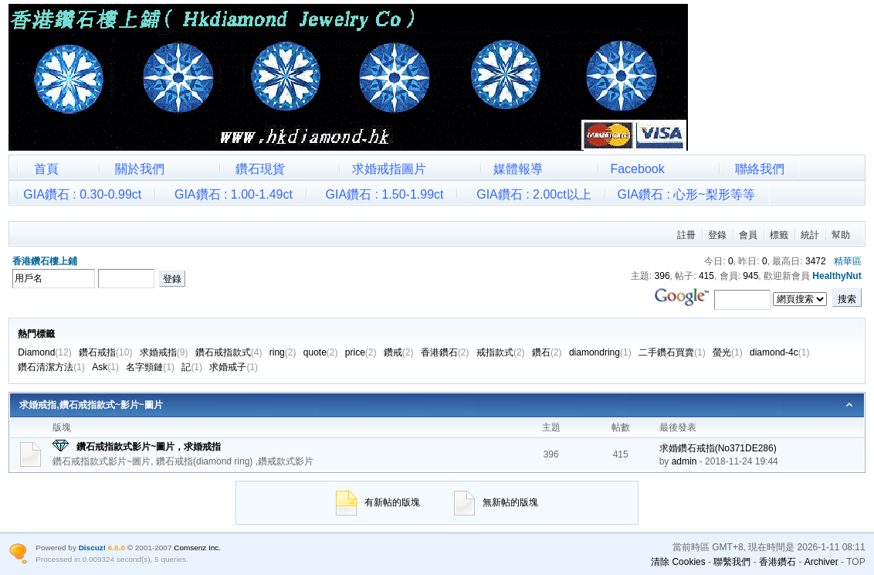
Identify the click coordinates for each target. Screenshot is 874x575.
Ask (105, 367)
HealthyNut (836, 275)
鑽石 (547, 352)
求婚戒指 (164, 352)
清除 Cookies (678, 561)
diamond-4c (779, 352)
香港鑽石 (445, 352)
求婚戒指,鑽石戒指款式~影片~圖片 (90, 405)
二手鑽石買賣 (672, 352)
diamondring (600, 352)
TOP (855, 561)
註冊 (686, 235)
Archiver (821, 561)
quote (320, 352)
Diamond (44, 352)
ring (282, 352)
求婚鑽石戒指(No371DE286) (718, 448)
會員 (748, 235)
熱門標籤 (36, 333)
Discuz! (92, 547)
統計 (810, 235)
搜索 (847, 299)
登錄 (717, 235)
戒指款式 (500, 352)
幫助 (841, 235)
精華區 (848, 261)
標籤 (779, 235)
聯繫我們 (731, 561)
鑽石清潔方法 (51, 367)
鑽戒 (399, 352)
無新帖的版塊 (496, 502)
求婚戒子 (233, 367)
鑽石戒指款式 (229, 352)
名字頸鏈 (150, 367)
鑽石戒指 (105, 352)
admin (684, 461)
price (361, 352)
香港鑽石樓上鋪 (44, 261)
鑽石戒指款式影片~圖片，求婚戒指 (148, 446)
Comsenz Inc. (197, 547)
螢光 (728, 352)
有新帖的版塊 (378, 502)
